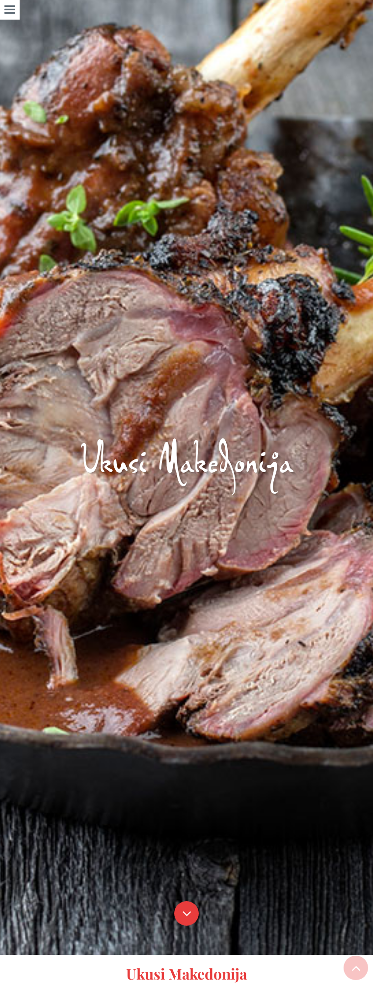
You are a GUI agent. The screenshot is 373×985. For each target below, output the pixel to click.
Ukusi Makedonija (186, 974)
